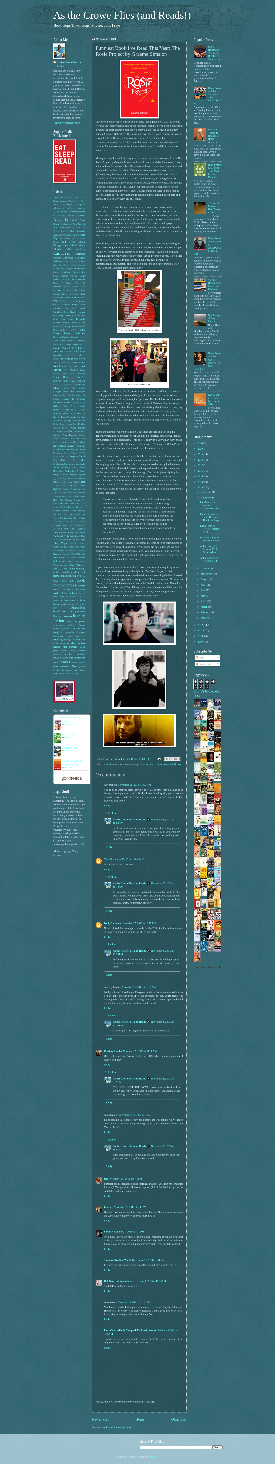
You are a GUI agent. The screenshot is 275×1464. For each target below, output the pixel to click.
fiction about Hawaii (63, 604)
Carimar (57, 257)
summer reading (62, 654)
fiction (177, 764)
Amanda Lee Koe (70, 738)
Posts (200, 657)
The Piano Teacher (68, 511)
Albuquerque (58, 208)
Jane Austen (65, 351)
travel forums (78, 663)
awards (65, 572)
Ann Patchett (79, 224)
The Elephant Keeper (70, 500)
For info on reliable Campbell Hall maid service (130, 1330)
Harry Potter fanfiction (69, 333)
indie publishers (77, 611)
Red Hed (75, 438)
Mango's (57, 391)
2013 (200, 487)
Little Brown (59, 380)
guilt (55, 608)
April (204, 601)
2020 (200, 448)
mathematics (59, 625)
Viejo (83, 540)
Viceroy (76, 540)
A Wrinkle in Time (75, 201)
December (206, 492)
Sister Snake (68, 734)
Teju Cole (57, 493)
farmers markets (69, 600)
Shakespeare (72, 456)
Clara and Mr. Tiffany (74, 261)
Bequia (56, 242)
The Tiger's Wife (71, 514)
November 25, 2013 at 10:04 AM (127, 859)
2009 (200, 641)
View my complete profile (66, 122)
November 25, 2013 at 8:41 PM (125, 1178)
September (206, 573)
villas (73, 666)
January (205, 617)
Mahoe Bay (70, 388)
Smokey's (68, 464)
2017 (200, 465)
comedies (168, 764)
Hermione (57, 337)
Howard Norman (67, 341)
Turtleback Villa (61, 536)
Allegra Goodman (76, 208)
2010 (200, 636)
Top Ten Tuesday (74, 528)
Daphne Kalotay (69, 276)
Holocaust (66, 337)
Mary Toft (66, 395)
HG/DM (81, 323)
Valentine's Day (77, 536)
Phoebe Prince (69, 428)
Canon (65, 721)
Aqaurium (57, 235)
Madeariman (67, 384)
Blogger (153, 1456)
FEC (55, 301)
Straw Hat (79, 481)
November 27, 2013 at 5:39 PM (128, 1231)
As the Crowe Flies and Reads (129, 819)
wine (63, 670)
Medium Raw (68, 399)
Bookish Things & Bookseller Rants (213, 134)
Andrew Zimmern (76, 215)
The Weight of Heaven (65, 522)
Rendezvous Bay (69, 442)
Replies (112, 813)
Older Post (179, 1419)
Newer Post (100, 1419)
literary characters (62, 616)
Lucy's (56, 384)
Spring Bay (70, 471)
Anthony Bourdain (76, 231)
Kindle (82, 362)
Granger (71, 319)
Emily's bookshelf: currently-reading (72, 717)
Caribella (80, 253)
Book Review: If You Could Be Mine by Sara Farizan (214, 52)
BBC (75, 235)
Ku (76, 366)
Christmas (68, 257)
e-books (74, 596)
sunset (65, 658)
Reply (107, 805)
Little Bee (80, 377)
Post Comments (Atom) (118, 1427)
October (205, 568)
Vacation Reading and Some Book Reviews (214, 284)
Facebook (64, 301)
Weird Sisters (73, 547)
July (203, 584)
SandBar (75, 449)
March (204, 606)
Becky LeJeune (112, 923)
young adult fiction (75, 670)
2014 (200, 482)
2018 (200, 459)
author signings (131, 764)
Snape (76, 464)
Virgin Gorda (68, 543)
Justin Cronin (59, 362)
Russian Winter (74, 445)
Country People (70, 747)
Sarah (107, 1231)
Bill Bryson (69, 241)
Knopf (56, 366)
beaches (75, 572)
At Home (67, 234)
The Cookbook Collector (63, 496)
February (206, 612)
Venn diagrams (59, 540)
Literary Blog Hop (63, 377)
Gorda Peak (79, 315)
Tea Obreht (63, 489)
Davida (81, 279)
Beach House (64, 238)
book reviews (147, 764)
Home (140, 1419)
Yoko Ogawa (59, 565)
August (205, 579)
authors (56, 572)
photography (58, 636)
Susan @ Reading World (117, 1260)
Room (63, 445)
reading (58, 639)
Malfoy (82, 388)
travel (65, 662)
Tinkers (65, 525)
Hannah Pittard (78, 326)
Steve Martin (72, 478)
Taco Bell (72, 485)
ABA (55, 204)
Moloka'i (67, 402)
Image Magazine (73, 344)
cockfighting (68, 589)
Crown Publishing (61, 272)
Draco (78, 283)
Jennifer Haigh (66, 358)
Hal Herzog (65, 326)
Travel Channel (67, 532)
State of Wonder (68, 475)
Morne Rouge (79, 402)
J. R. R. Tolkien (77, 348)
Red (106, 1178)
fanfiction (57, 600)
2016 (200, 470)
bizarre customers (70, 575)
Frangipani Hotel (75, 308)
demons (81, 593)
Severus (62, 457)
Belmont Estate (78, 238)
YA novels (59, 561)
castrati (56, 589)
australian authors (113, 764)
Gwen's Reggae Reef (64, 322)
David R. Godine (69, 279)
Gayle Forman (77, 312)
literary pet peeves (76, 621)
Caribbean (61, 253)
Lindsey (108, 1207)
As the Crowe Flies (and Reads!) (122, 15)
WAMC (81, 543)
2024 (200, 443)
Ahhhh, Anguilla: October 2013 (209, 559)
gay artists (80, 604)
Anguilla (60, 219)
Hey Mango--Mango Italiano (214, 318)
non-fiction (79, 628)
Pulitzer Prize (60, 435)
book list (67, 581)
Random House (77, 435)
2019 (200, 454)
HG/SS (56, 326)
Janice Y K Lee (71, 355)
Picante (81, 427)
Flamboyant (65, 305)
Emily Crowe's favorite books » (207, 969)
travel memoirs (61, 666)
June (203, 590)
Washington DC (60, 547)
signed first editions (65, 646)
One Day (62, 420)
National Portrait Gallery (65, 406)
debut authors (69, 593)
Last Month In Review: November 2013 (209, 505)
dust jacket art (60, 597)
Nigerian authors (61, 413)
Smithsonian (58, 464)
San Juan (66, 449)
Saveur (60, 453)
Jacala (56, 351)
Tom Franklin (75, 525)
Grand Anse (59, 319)
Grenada (80, 319)
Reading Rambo (113, 1051)
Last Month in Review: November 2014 (214, 399)
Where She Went (69, 554)
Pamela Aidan (66, 424)
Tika (106, 859)
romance (75, 639)
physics (70, 636)
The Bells (67, 493)
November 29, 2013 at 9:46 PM (148, 1260)
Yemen (82, 562)
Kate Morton (72, 362)
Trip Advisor (79, 532)
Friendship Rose (60, 312)
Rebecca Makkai (61, 438)
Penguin (56, 428)
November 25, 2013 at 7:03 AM (134, 784)
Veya (69, 539)
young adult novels (62, 673)
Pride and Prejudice (62, 431)
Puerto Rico (79, 431)
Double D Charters (63, 283)
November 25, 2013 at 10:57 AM (139, 987)
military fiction (76, 625)
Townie (56, 532)
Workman (81, 558)
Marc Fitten (68, 392)
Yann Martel (73, 562)
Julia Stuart (79, 358)
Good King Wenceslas (63, 315)
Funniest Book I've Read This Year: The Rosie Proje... (210, 517)
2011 (200, 630)
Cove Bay (57, 265)
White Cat (80, 554)
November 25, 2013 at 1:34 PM (134, 1114)
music (56, 628)
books (159, 764)
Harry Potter (77, 329)
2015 (200, 476)
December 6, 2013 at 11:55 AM (134, 1302)
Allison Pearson (60, 212)
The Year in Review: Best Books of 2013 (214, 208)
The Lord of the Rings (70, 507)
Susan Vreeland (60, 485)
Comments (203, 664)
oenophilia (57, 632)
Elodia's (66, 290)
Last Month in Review (69, 368)
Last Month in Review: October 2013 (210, 528)
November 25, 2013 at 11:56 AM (140, 1051)
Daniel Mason (69, 751)
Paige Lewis (68, 724)
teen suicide (75, 657)
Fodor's (75, 304)
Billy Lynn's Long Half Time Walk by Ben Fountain (214, 171)
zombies (75, 673)
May (203, 595)
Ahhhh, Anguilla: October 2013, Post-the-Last (209, 549)
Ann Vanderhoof (62, 227)
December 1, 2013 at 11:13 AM (150, 1281)
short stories (78, 643)
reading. (66, 640)
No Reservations (78, 413)
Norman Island (59, 417)
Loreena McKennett (75, 380)
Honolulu (75, 337)
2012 (200, 625)
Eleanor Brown (71, 287)
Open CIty (71, 420)
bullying (81, 586)
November (206, 497)
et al (82, 597)
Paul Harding (79, 424)
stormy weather (78, 651)
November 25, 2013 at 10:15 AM (139, 923)
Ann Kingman (66, 224)
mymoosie (66, 629)
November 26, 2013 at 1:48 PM (130, 1207)
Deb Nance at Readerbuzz (118, 1281)
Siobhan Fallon (77, 460)
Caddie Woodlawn (75, 249)
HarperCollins (59, 330)
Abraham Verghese (74, 204)
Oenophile (71, 417)
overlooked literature (75, 632)
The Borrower (79, 493)
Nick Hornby (78, 409)
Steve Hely (61, 478)
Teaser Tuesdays (78, 489)
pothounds (80, 636)
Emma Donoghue (70, 294)
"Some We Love (61, 197)
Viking (56, 543)
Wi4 (55, 558)
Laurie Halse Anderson (73, 374)
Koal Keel (67, 366)
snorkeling (65, 651)
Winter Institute (66, 557)
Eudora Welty (78, 297)
